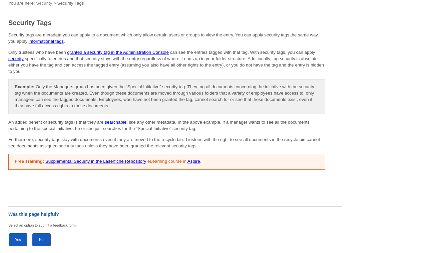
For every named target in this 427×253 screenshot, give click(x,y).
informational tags (46, 41)
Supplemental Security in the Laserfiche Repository (95, 161)
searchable (115, 122)
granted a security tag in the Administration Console (118, 52)
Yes (18, 240)
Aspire (193, 161)
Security (44, 3)
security (16, 58)
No (41, 240)
